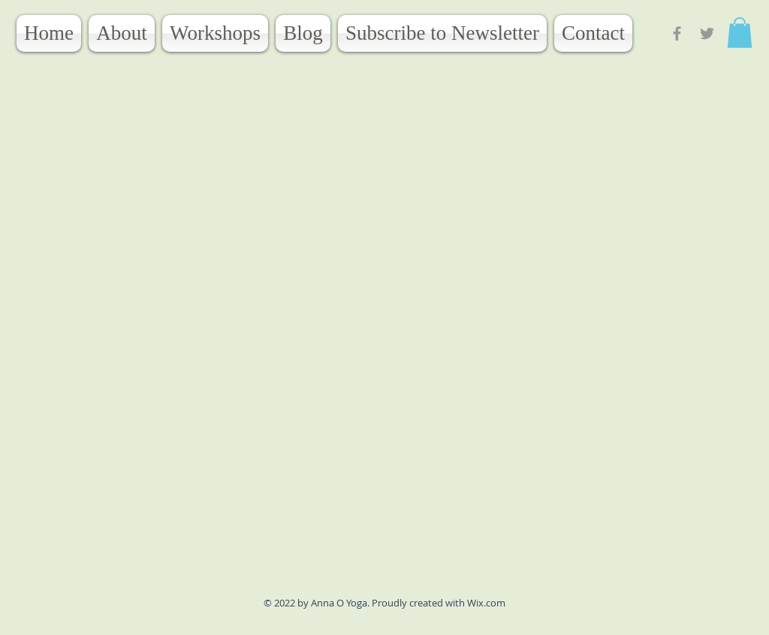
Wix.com (486, 602)
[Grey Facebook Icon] (677, 33)
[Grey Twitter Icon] (707, 33)
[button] (739, 32)
